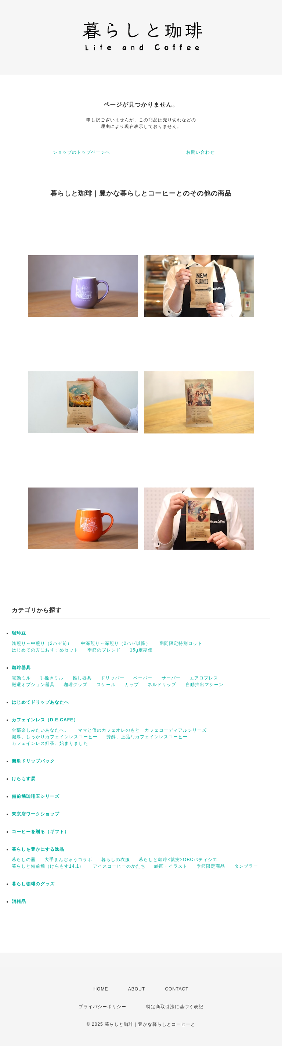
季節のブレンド (104, 650)
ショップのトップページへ (81, 152)
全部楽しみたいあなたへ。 (40, 730)
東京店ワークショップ (35, 814)
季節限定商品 (210, 866)
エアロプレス (203, 678)
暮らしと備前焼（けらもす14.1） (48, 866)
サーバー (171, 678)
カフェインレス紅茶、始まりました (50, 743)
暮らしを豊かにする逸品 (38, 849)
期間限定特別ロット (180, 643)
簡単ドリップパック (33, 761)
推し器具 (82, 678)
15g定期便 (141, 650)
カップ (131, 684)
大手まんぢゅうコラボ (68, 859)
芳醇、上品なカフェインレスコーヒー (147, 736)
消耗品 (19, 901)
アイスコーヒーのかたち (119, 866)
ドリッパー (112, 678)
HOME (100, 989)
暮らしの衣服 (115, 859)
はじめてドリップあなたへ (40, 702)
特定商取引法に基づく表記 (174, 1006)
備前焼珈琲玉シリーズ (35, 796)
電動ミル (21, 678)
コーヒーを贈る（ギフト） (40, 831)
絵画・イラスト (171, 866)
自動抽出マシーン (204, 684)
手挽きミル (52, 678)
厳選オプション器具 (33, 684)
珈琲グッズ (75, 684)
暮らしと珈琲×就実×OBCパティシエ (178, 859)
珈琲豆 (19, 633)
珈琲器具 (21, 667)
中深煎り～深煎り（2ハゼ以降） (116, 643)
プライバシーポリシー (102, 1006)
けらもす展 (24, 778)
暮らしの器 (24, 859)
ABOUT (136, 989)
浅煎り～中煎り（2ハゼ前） (42, 643)
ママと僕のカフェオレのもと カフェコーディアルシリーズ (142, 730)
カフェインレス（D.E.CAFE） (45, 719)
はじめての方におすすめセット (45, 650)
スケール (106, 684)
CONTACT (176, 989)
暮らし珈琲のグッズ (33, 883)
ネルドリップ (162, 684)
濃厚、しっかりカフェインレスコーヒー (55, 736)
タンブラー (246, 866)
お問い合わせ (200, 152)
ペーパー (142, 678)
